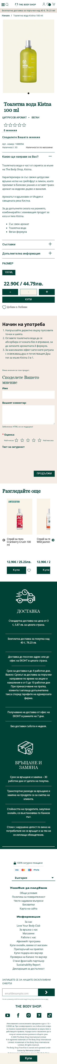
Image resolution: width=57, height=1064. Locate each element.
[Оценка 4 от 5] (34, 440)
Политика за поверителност (28, 896)
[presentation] (25, 461)
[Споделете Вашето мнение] (14, 125)
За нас (28, 921)
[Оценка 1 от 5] (16, 440)
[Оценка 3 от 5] (28, 440)
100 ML (9, 272)
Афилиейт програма (28, 941)
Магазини (28, 933)
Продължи (44, 474)
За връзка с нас (28, 929)
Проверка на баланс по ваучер (28, 957)
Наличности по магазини (39, 147)
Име (5, 388)
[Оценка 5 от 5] (39, 440)
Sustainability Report (28, 964)
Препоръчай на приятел (28, 949)
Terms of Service (41, 999)
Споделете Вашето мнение (21, 137)
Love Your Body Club (28, 925)
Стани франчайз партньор (28, 961)
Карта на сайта (28, 908)
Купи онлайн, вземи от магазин (28, 945)
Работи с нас (28, 937)
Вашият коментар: (14, 402)
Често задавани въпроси (28, 900)
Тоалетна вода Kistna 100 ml (28, 15)
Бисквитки (28, 904)
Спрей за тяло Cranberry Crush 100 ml (19, 541)
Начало (6, 16)
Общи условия (28, 893)
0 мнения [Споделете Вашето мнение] (10, 130)
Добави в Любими (14, 307)
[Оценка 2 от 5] (22, 440)
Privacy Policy (31, 999)
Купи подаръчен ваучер (28, 953)
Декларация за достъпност (28, 968)
